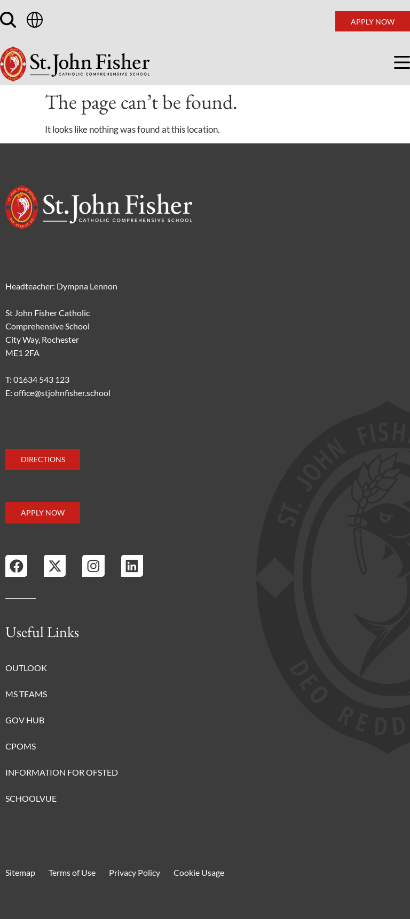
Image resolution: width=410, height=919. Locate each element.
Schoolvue (31, 798)
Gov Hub (24, 720)
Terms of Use (72, 872)
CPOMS (20, 746)
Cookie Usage (199, 872)
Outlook (26, 668)
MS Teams (26, 694)
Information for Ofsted (61, 772)
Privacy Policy (134, 872)
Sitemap (20, 872)
